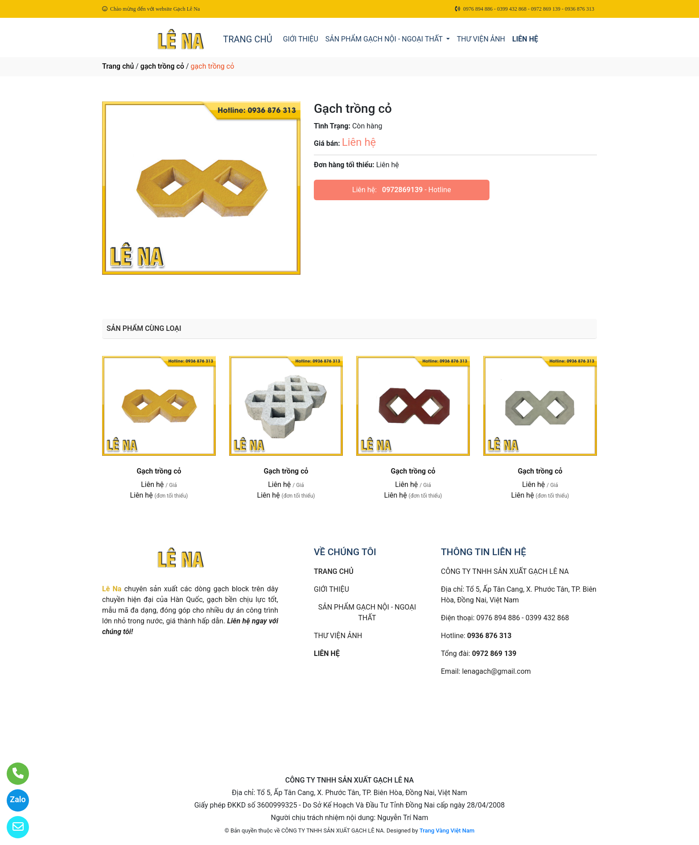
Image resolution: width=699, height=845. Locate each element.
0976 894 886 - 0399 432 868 (523, 618)
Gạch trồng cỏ (158, 471)
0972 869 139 (494, 653)
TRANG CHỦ (247, 39)
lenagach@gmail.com (496, 671)
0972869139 (402, 189)
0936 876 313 (489, 635)
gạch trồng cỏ (162, 66)
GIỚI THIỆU (300, 39)
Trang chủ (118, 66)
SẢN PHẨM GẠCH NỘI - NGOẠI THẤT (384, 39)
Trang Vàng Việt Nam (446, 830)
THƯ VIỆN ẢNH (481, 39)
